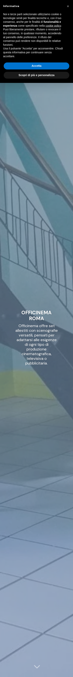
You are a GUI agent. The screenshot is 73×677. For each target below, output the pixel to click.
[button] (68, 6)
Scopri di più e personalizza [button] (36, 75)
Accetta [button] (36, 65)
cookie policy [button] (53, 25)
